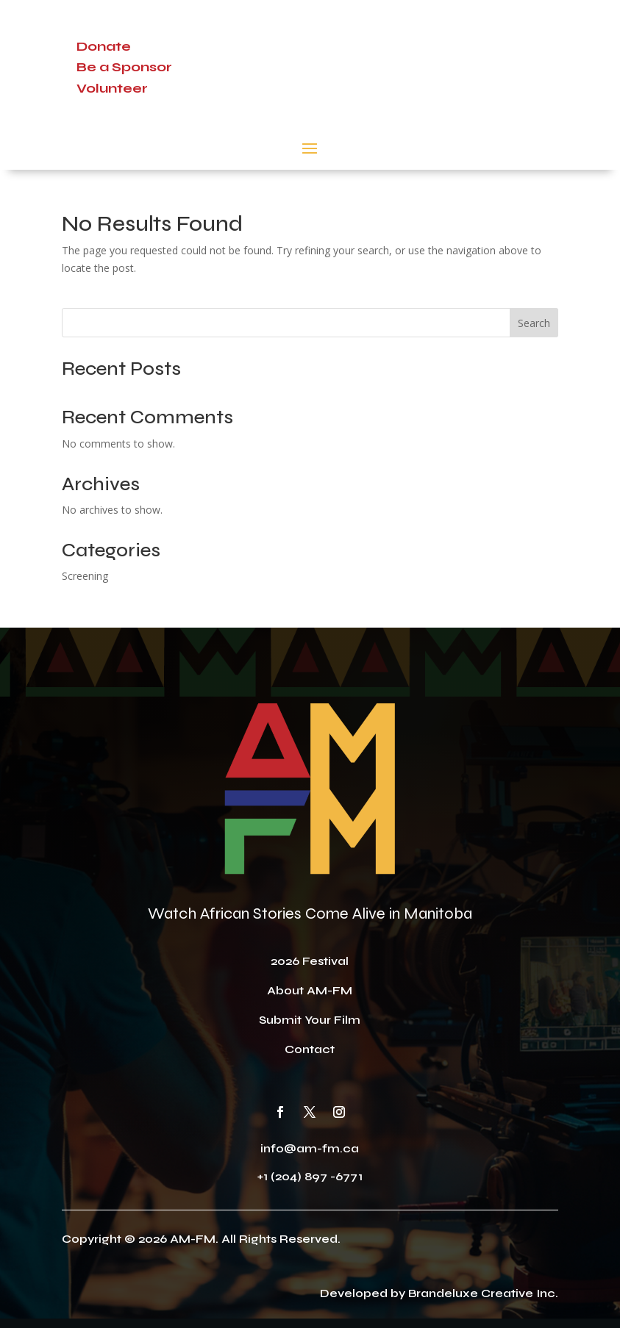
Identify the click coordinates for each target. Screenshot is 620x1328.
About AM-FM (309, 990)
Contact (310, 1049)
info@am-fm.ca (309, 1148)
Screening (85, 576)
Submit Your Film (309, 1020)
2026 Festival (310, 961)
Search (534, 323)
